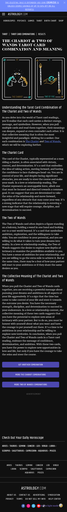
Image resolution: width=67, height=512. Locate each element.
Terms (20, 499)
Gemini (22, 446)
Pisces (53, 451)
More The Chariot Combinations (30, 374)
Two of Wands (52, 141)
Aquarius (43, 451)
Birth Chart (50, 21)
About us (11, 495)
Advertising (39, 495)
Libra (52, 446)
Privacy (10, 499)
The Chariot (32, 141)
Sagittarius (18, 451)
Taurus (13, 446)
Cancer (31, 446)
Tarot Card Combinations (23, 34)
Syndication (54, 495)
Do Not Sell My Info (35, 499)
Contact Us (24, 495)
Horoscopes (9, 21)
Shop (61, 21)
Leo (38, 446)
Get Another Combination (30, 365)
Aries (5, 446)
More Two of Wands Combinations (30, 384)
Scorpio (6, 451)
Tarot (39, 21)
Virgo (44, 446)
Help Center (54, 499)
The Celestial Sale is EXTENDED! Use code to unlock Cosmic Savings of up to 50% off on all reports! (32, 6)
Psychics (21, 21)
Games (31, 21)
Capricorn (31, 451)
